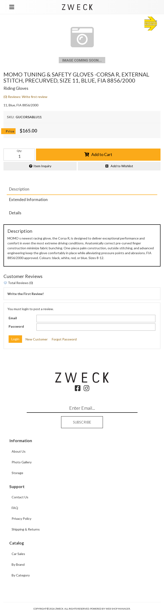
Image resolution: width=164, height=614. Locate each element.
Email (13, 318)
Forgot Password (64, 339)
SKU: (10, 117)
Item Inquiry (42, 166)
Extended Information (28, 199)
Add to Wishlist (122, 166)
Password (16, 326)
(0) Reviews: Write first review (25, 97)
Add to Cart (101, 154)
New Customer (37, 339)
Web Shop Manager (118, 608)
